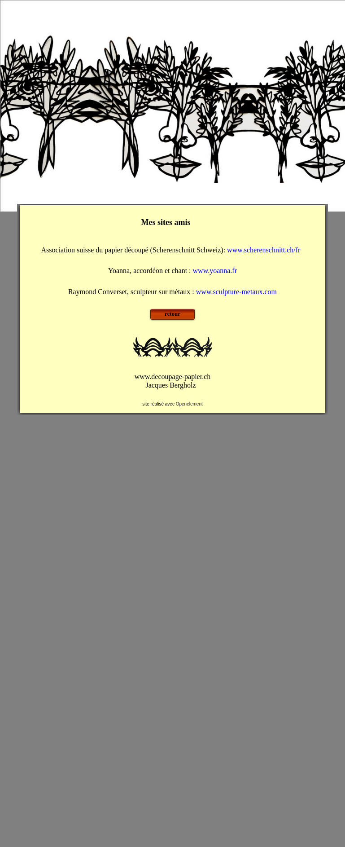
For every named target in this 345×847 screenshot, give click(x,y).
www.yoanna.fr (215, 270)
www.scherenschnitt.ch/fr (265, 250)
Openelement (189, 403)
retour (172, 313)
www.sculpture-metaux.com (236, 292)
